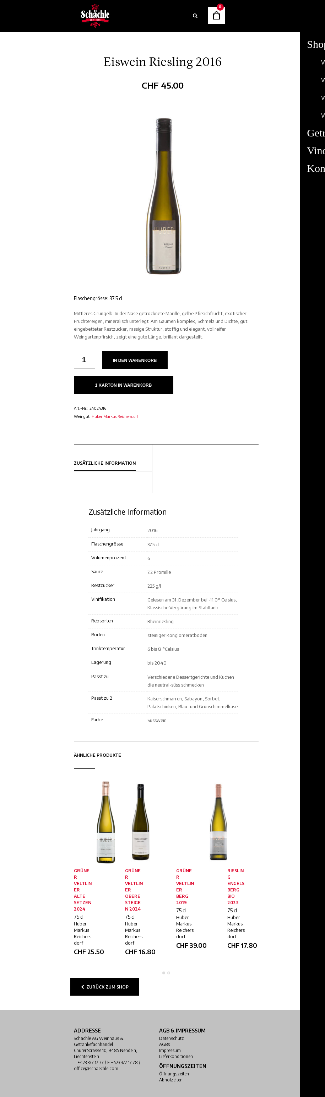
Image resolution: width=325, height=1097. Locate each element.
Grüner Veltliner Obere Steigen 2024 (134, 890)
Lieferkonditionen (176, 1056)
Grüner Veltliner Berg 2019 (185, 886)
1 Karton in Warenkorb (123, 385)
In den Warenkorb (135, 360)
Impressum (170, 1050)
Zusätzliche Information (105, 463)
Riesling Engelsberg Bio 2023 (235, 886)
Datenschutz (171, 1038)
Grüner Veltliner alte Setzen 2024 (83, 890)
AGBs (164, 1044)
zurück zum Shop (105, 987)
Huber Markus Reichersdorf (115, 416)
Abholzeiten (171, 1079)
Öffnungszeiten (174, 1073)
